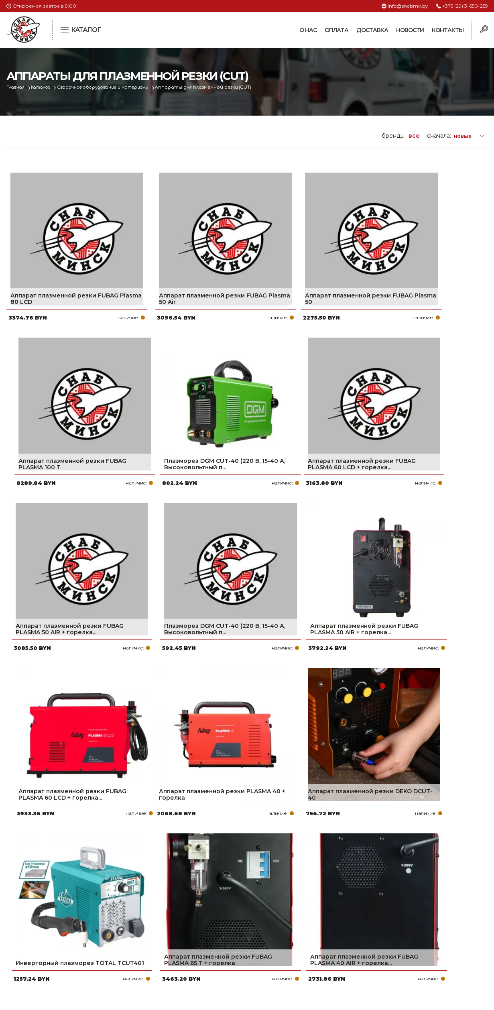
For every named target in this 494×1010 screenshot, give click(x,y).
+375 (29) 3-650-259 (465, 6)
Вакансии (200, 957)
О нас (308, 30)
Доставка (372, 30)
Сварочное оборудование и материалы (113, 87)
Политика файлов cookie (40, 946)
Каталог (45, 87)
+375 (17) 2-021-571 (379, 906)
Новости (410, 30)
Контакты (448, 30)
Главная (17, 87)
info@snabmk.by (408, 6)
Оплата (336, 30)
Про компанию (209, 893)
